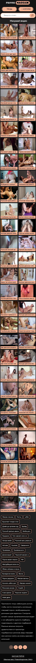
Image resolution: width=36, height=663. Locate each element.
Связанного (25, 545)
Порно (18, 3)
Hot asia (5, 545)
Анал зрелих (6, 593)
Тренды (9, 9)
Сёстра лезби (7, 541)
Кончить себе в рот (9, 583)
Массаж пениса (7, 517)
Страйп (20, 588)
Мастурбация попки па (10, 564)
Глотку (19, 517)
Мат (22, 560)
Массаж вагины (23, 579)
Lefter (27, 517)
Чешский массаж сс (22, 555)
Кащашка (5, 536)
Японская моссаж (8, 588)
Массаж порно (18, 656)
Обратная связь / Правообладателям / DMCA (18, 659)
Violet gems (6, 597)
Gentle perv (26, 531)
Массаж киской (25, 583)
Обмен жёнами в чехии (10, 569)
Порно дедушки (8, 579)
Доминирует (7, 555)
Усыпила (14, 545)
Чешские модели (21, 593)
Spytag (24, 526)
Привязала (6, 550)
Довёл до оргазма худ (10, 526)
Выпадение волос (8, 574)
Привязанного (18, 550)
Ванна (21, 574)
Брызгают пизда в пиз (10, 522)
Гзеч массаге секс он (19, 536)
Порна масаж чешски (9, 560)
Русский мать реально (23, 541)
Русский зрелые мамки (10, 531)
